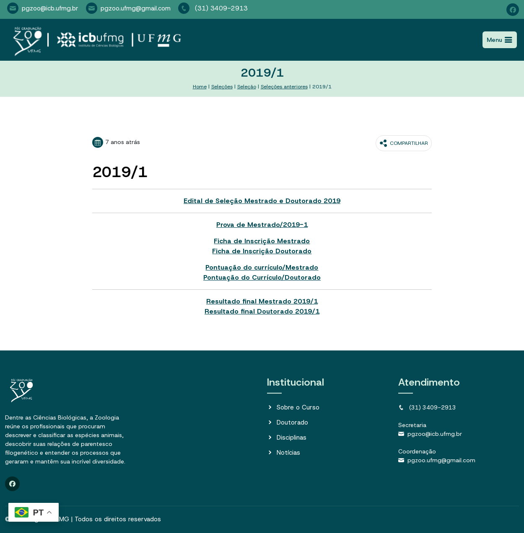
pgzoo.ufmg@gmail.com (128, 8)
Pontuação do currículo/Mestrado (261, 267)
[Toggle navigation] (499, 39)
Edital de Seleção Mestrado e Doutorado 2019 (262, 200)
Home (200, 86)
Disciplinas (291, 437)
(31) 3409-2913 (213, 8)
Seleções (222, 86)
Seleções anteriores (284, 86)
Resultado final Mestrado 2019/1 (262, 301)
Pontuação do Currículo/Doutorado (262, 277)
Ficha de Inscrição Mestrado (262, 241)
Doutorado (292, 422)
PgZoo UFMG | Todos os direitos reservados (96, 519)
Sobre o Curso (298, 407)
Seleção (246, 86)
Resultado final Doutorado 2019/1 (262, 311)
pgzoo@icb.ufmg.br (42, 8)
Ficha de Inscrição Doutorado (261, 251)
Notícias (288, 452)
